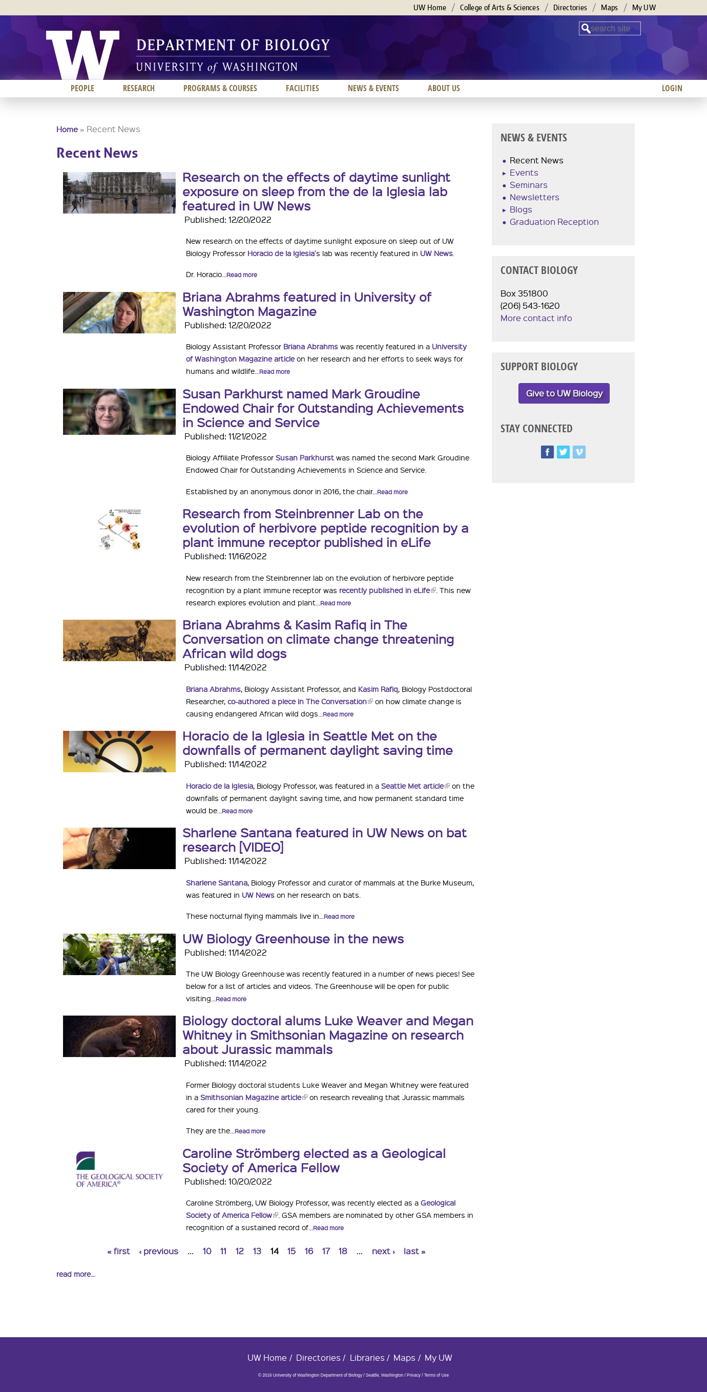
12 (240, 1251)
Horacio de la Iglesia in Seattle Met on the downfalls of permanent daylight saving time (317, 742)
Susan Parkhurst (305, 457)
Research (139, 88)
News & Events (373, 88)
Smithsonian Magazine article (253, 1097)
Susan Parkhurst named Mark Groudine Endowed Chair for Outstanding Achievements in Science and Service (323, 407)
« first (118, 1251)
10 (207, 1251)
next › (383, 1251)
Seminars (529, 184)
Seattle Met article (415, 785)
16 (309, 1251)
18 (343, 1251)
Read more (241, 275)
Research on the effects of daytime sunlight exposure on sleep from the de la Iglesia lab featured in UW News (316, 191)
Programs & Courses (220, 88)
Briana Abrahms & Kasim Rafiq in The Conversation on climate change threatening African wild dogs (318, 638)
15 (291, 1251)
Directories (570, 7)
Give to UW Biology (564, 393)
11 (223, 1251)
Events (524, 172)
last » (415, 1251)
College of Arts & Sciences (499, 7)
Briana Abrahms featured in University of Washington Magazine (306, 303)
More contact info (536, 317)
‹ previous (158, 1251)
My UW (644, 7)
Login (672, 88)
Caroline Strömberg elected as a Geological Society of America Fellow (314, 1160)
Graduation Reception (554, 221)
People (82, 88)
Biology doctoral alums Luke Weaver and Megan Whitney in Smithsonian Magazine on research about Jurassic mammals (327, 1034)
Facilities (302, 88)
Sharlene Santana (216, 882)
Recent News (537, 160)
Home (67, 129)
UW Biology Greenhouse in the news (293, 938)
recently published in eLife (387, 590)
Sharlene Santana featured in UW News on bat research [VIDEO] (324, 839)
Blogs (521, 209)
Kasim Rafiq (378, 688)
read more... (75, 1273)
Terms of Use (436, 1375)
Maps (609, 7)
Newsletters (534, 197)
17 (326, 1251)
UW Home (429, 7)
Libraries (367, 1357)
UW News (436, 253)
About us (444, 88)
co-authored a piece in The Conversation (300, 701)
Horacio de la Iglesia (281, 253)
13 (257, 1251)
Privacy (414, 1375)
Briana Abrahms (310, 346)
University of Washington (82, 55)
